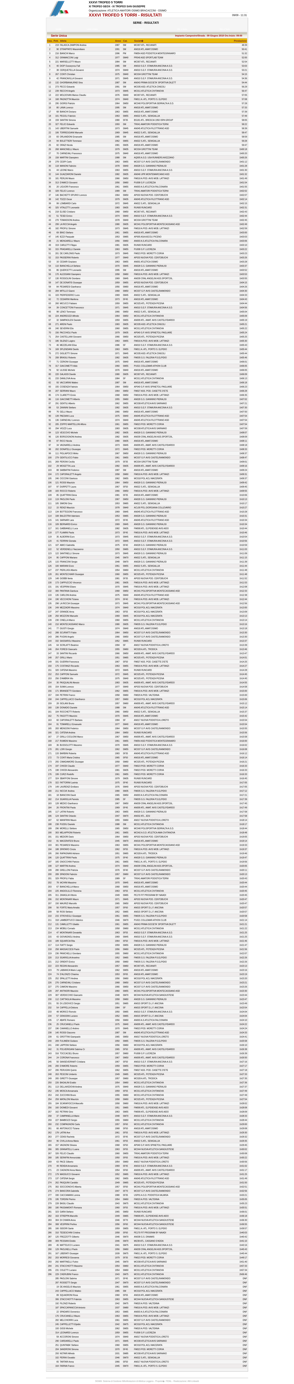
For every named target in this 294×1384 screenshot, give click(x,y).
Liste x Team (138, 29)
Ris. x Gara (183, 29)
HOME (58, 29)
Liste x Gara (92, 29)
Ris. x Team (225, 29)
